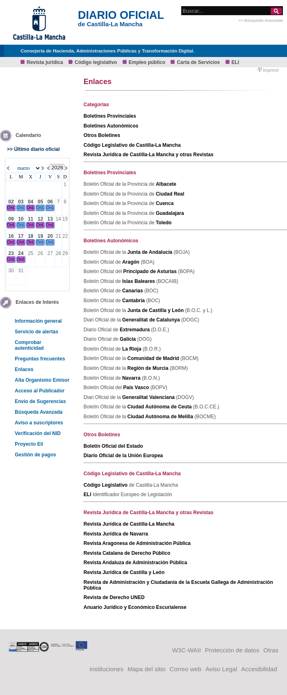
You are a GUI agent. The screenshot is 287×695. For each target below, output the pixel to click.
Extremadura (135, 330)
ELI (235, 62)
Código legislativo (96, 62)
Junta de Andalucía (151, 252)
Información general (38, 321)
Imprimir (268, 70)
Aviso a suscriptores (39, 423)
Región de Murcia (149, 368)
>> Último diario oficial (33, 149)
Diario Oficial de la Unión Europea (123, 455)
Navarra (132, 378)
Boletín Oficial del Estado (113, 446)
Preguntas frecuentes (40, 359)
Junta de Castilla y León (156, 310)
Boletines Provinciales (110, 116)
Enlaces (24, 369)
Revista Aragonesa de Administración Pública (137, 543)
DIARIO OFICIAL (121, 15)
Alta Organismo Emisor (42, 380)
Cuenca (164, 203)
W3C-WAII (186, 650)
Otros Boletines (102, 135)
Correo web (186, 668)
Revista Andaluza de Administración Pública (135, 562)
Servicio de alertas (36, 332)
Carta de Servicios (198, 62)
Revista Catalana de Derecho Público (127, 553)
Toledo (163, 223)
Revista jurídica (45, 62)
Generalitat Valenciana (149, 397)
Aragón (131, 262)
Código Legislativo (106, 485)
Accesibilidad (259, 668)
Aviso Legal (221, 668)
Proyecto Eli (29, 444)
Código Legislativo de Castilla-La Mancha (132, 145)
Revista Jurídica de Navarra (116, 534)
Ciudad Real (170, 194)
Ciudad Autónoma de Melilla (161, 416)
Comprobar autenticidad (29, 345)
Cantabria (134, 300)
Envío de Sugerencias (40, 401)
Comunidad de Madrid (154, 358)
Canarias (133, 291)
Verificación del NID (38, 433)
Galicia (128, 339)
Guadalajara (170, 213)
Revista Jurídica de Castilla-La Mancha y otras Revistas (149, 154)
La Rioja (132, 349)
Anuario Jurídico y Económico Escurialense (135, 607)
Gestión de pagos (35, 455)
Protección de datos (232, 650)
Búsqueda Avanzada (38, 412)
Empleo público (147, 62)
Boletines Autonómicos (111, 126)
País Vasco (136, 387)
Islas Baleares (139, 281)
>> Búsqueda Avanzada (261, 20)
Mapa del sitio (147, 668)
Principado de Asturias (150, 271)
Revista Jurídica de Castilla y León (124, 572)
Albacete (166, 184)
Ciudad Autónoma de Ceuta (160, 407)
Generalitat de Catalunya (151, 320)
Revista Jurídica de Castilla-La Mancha (129, 524)
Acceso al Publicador (39, 391)
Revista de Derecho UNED (114, 597)
